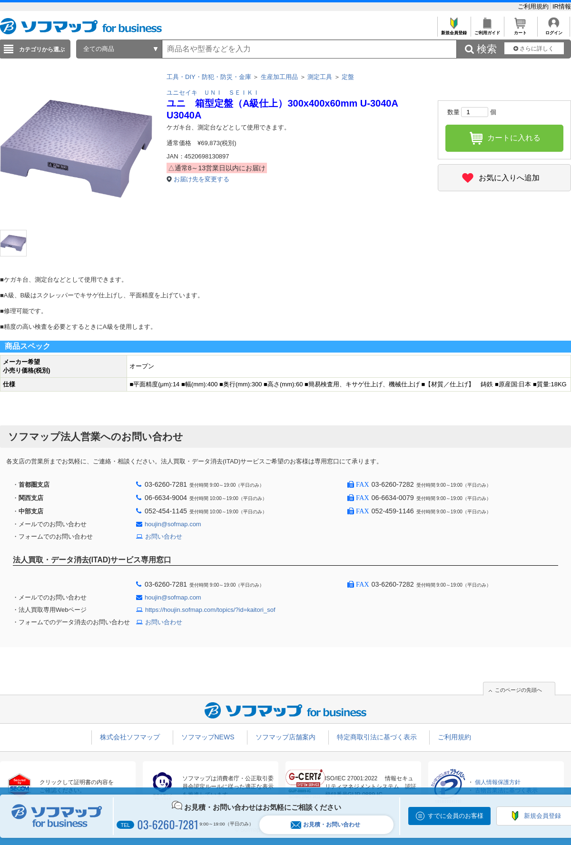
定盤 (348, 76)
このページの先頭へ (518, 690)
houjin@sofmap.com (173, 524)
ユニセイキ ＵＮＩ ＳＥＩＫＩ (213, 92)
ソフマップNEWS (208, 737)
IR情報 (561, 6)
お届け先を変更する (201, 179)
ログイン (553, 30)
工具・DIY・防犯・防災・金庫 (209, 76)
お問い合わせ (163, 536)
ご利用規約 (534, 6)
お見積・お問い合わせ (325, 824)
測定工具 (319, 76)
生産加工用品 (279, 76)
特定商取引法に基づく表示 (377, 737)
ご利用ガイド (487, 30)
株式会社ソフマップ (130, 737)
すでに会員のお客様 (455, 815)
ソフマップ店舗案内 (285, 737)
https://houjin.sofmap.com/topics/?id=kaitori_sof (210, 609)
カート (520, 30)
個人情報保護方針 (498, 782)
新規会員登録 (453, 30)
